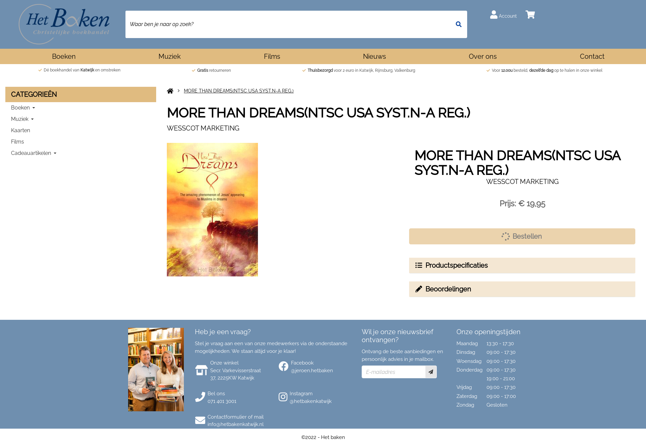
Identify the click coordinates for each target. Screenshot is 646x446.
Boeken (64, 56)
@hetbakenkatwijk (311, 401)
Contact (592, 56)
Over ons (483, 56)
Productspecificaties (451, 265)
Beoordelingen (442, 289)
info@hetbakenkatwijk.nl (236, 424)
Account (503, 14)
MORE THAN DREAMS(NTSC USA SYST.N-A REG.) (239, 90)
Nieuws (374, 56)
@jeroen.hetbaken (312, 371)
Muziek (169, 56)
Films (272, 56)
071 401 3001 (222, 401)
